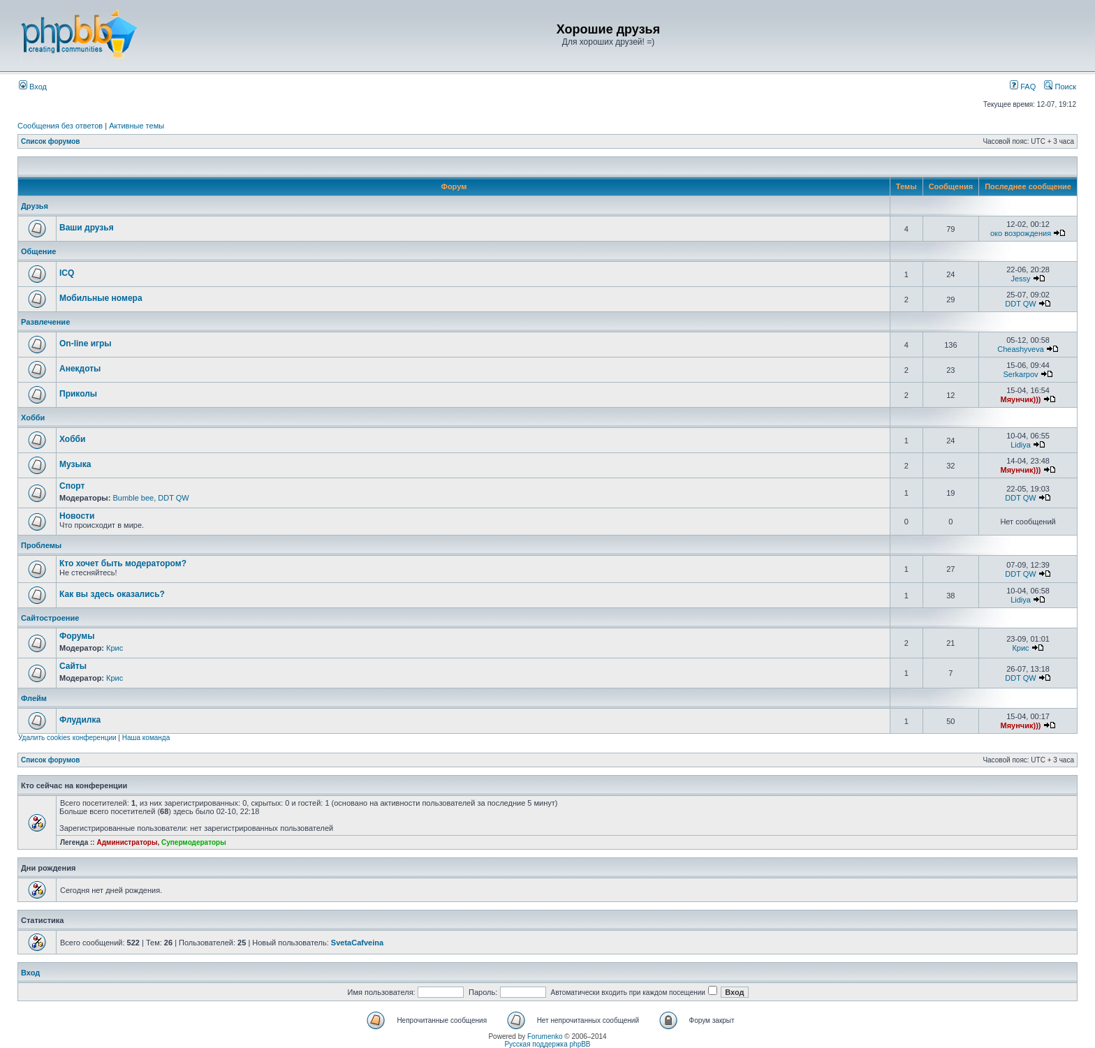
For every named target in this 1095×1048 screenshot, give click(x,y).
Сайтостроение (50, 618)
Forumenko (545, 1036)
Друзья (34, 206)
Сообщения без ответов (60, 125)
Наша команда (146, 737)
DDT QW (1020, 304)
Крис (114, 648)
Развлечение (45, 322)
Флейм (34, 698)
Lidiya (1021, 445)
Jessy (1020, 278)
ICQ (66, 273)
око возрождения (1020, 233)
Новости (76, 516)
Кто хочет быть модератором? (122, 563)
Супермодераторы (193, 842)
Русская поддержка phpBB (547, 1044)
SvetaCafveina (357, 942)
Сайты (73, 666)
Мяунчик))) (1021, 399)
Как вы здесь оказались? (112, 594)
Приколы (78, 394)
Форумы (76, 636)
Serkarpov (1020, 374)
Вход (33, 86)
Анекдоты (80, 369)
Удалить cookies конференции (67, 737)
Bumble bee (133, 498)
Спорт (71, 486)
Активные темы (136, 125)
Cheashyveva (1020, 349)
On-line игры (85, 343)
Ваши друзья (86, 228)
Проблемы (41, 545)
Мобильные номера (100, 298)
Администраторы (126, 842)
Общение (38, 251)
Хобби (33, 417)
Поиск (1060, 86)
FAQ (1023, 86)
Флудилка (80, 720)
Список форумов (50, 141)
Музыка (75, 464)
